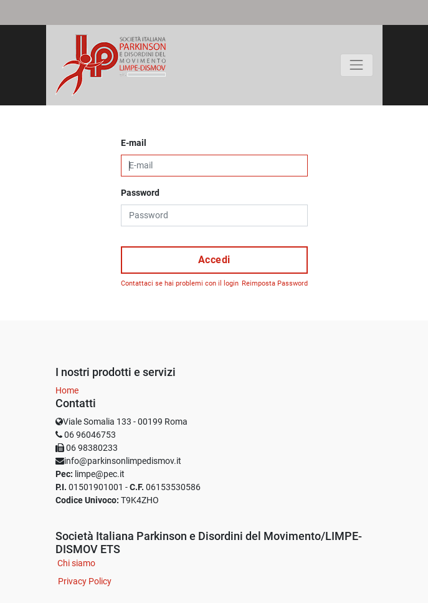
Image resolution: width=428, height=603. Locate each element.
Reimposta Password (275, 283)
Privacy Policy (85, 581)
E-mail (133, 143)
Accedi (214, 260)
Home (66, 390)
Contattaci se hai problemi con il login (180, 283)
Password (140, 193)
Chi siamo (76, 563)
